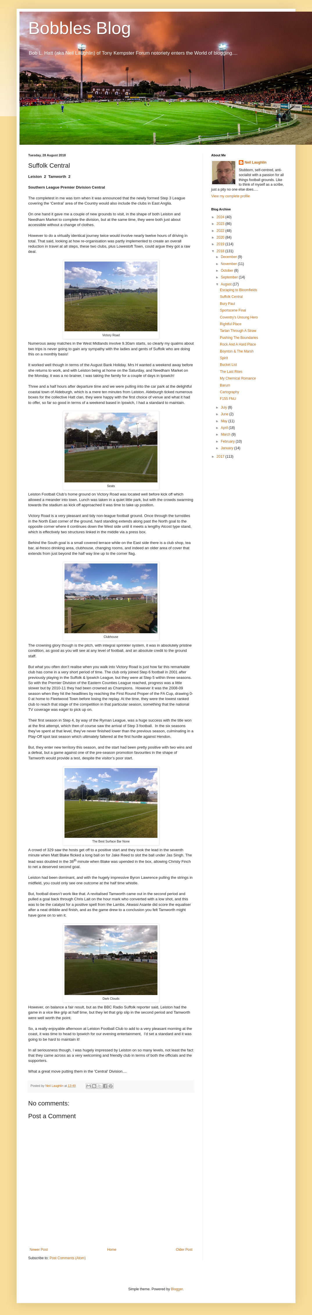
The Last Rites (231, 372)
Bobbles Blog (79, 28)
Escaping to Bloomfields (238, 290)
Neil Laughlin (255, 162)
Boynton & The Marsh (237, 351)
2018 (221, 251)
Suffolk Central (231, 297)
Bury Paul (227, 304)
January (227, 448)
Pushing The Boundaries (239, 338)
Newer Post (39, 1250)
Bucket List (228, 365)
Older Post (184, 1250)
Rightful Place (230, 324)
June (225, 414)
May (224, 421)
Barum (225, 385)
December (229, 257)
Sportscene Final (233, 310)
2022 (221, 231)
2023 (221, 224)
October (227, 271)
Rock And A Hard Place (238, 344)
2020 (221, 237)
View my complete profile (230, 196)
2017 (221, 457)
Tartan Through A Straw (238, 331)
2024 (221, 217)
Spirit (224, 358)
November (229, 264)
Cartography (229, 392)
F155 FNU (228, 399)
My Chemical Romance (238, 378)
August (227, 284)
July (224, 407)
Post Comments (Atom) (67, 1258)
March (226, 434)
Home (111, 1250)
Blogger (177, 1289)
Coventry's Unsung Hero (239, 317)
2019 (221, 244)
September (230, 277)
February (228, 441)
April (225, 428)
